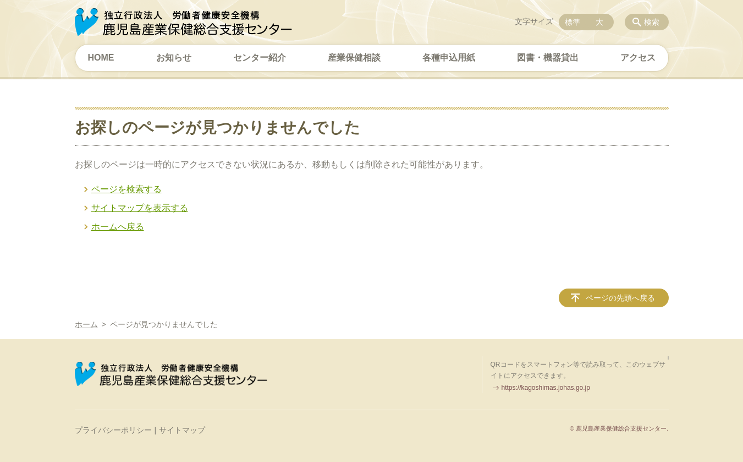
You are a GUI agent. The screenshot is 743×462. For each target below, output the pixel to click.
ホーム (86, 324)
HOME (101, 57)
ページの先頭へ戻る (620, 297)
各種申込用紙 (448, 57)
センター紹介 (259, 57)
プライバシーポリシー (113, 430)
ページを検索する (126, 189)
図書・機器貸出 (548, 57)
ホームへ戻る (117, 226)
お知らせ (173, 57)
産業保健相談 (354, 57)
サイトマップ (182, 430)
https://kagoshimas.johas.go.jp (546, 388)
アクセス (638, 57)
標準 (572, 22)
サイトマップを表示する (139, 208)
